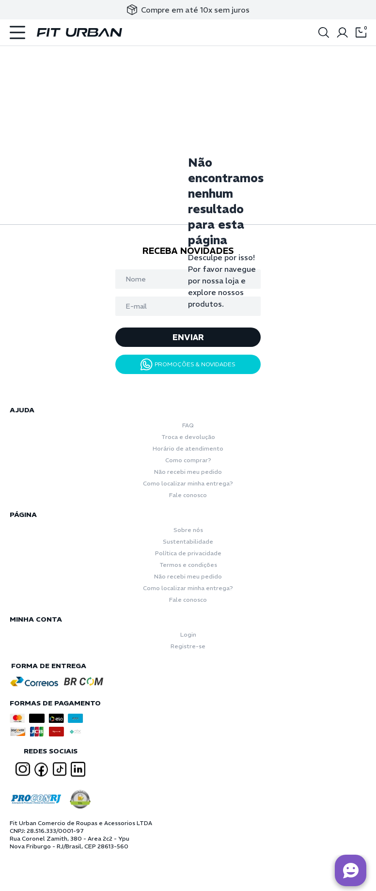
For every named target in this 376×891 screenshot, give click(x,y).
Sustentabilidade (188, 541)
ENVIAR (188, 337)
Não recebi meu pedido (188, 471)
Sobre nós (188, 529)
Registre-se (188, 646)
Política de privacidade (188, 553)
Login (188, 634)
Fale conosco (188, 495)
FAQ (188, 425)
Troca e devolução (188, 436)
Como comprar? (188, 460)
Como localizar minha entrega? (188, 483)
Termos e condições (188, 564)
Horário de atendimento (188, 448)
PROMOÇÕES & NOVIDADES (188, 365)
